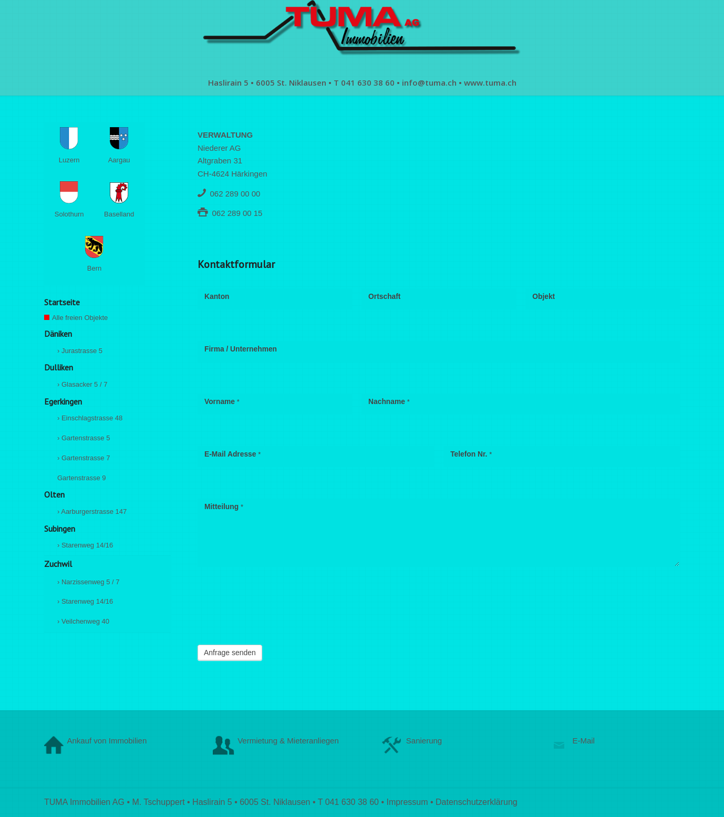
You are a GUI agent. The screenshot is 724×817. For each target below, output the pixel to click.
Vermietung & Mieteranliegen (288, 740)
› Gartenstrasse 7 (83, 458)
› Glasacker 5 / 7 (82, 384)
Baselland (121, 201)
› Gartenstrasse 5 (83, 438)
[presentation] (277, 608)
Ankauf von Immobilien (107, 740)
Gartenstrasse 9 (81, 478)
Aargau (123, 147)
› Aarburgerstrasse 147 (92, 511)
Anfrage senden (230, 652)
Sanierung (424, 740)
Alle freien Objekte (94, 319)
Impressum (407, 802)
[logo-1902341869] (362, 34)
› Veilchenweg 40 (83, 621)
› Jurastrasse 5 (79, 351)
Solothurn (71, 201)
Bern (94, 256)
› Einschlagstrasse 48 (89, 418)
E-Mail (583, 740)
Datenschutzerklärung (477, 802)
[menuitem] (362, 82)
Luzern (73, 147)
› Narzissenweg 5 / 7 (88, 582)
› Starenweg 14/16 (85, 545)
